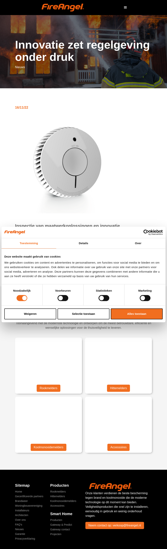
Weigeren (30, 313)
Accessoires (118, 447)
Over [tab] (138, 243)
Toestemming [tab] (29, 243)
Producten (56, 520)
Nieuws (19, 529)
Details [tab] (83, 243)
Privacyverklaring (25, 538)
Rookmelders (48, 388)
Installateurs (22, 510)
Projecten (55, 534)
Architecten (21, 515)
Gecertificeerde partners (29, 496)
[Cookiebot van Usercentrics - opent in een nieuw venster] (146, 232)
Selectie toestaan (83, 313)
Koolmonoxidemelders (48, 447)
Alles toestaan (136, 313)
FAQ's (18, 524)
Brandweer (21, 500)
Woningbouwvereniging (28, 505)
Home (18, 491)
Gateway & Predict (61, 524)
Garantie (20, 533)
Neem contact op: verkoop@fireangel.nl (114, 525)
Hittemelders (118, 388)
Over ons (20, 519)
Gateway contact (60, 529)
